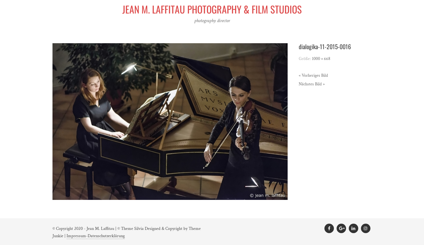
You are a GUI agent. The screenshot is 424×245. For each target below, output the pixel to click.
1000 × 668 (321, 59)
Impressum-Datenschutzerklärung (96, 236)
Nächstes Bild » (312, 84)
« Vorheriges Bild (313, 75)
